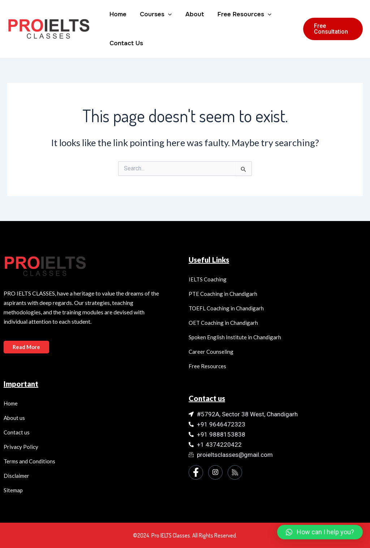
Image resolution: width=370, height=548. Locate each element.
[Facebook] (196, 472)
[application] (166, 14)
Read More (26, 347)
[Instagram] (215, 472)
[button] (320, 532)
